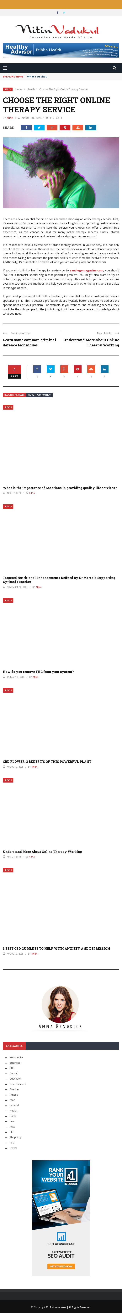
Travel (13, 1148)
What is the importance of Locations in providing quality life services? (60, 488)
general (14, 1105)
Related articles (14, 394)
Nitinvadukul (59, 1307)
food (12, 1100)
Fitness (14, 1094)
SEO (12, 1132)
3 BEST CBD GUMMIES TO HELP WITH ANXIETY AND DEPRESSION (56, 948)
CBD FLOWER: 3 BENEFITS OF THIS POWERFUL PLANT (47, 761)
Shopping (15, 1137)
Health (7, 89)
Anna (10, 118)
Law (12, 1121)
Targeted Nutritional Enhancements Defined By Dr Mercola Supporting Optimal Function (59, 580)
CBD (12, 1068)
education (15, 1078)
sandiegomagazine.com (86, 270)
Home (13, 1116)
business (15, 1062)
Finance (14, 1089)
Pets (12, 1126)
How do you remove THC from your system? (38, 672)
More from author (39, 394)
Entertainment (18, 1084)
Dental (13, 1073)
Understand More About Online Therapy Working (42, 852)
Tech (12, 1142)
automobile (16, 1057)
